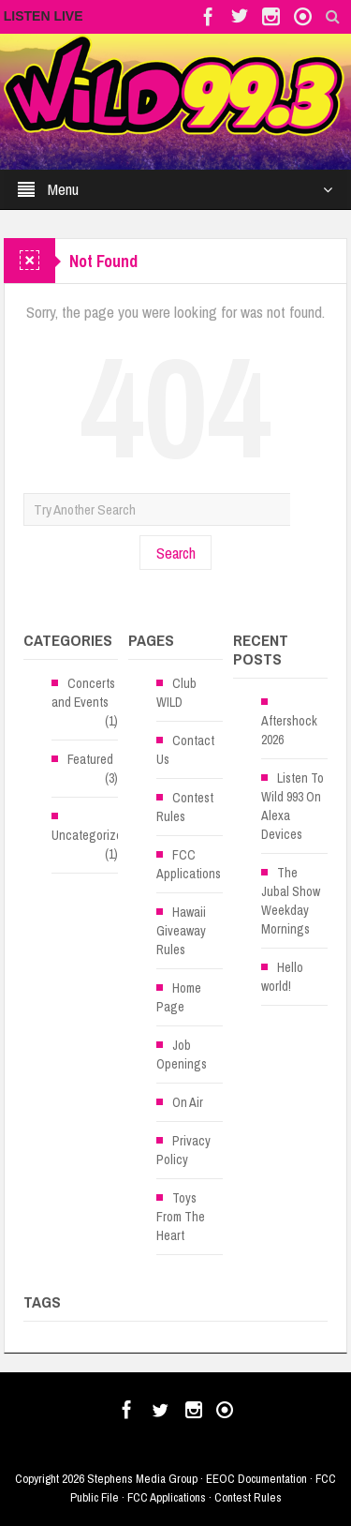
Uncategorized (90, 835)
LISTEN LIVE (43, 15)
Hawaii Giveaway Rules (181, 931)
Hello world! (282, 977)
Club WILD (176, 693)
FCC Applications (188, 864)
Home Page (178, 997)
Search (176, 552)
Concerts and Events (83, 693)
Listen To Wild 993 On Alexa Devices (292, 806)
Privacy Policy (183, 1150)
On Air (187, 1102)
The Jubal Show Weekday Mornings (290, 900)
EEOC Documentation (256, 1479)
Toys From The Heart (180, 1216)
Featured (90, 759)
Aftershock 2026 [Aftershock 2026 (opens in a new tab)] (289, 730)
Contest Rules (184, 807)
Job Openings (181, 1054)
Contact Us (185, 750)
